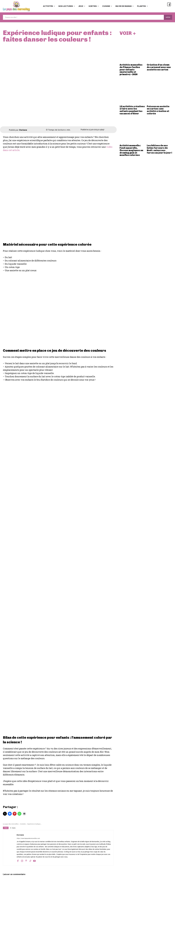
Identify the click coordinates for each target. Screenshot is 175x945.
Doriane (23, 130)
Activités (23, 824)
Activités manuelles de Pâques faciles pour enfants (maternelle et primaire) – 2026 (131, 70)
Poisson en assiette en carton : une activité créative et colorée (158, 110)
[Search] (168, 17)
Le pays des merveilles (10, 824)
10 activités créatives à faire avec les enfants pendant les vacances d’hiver (132, 110)
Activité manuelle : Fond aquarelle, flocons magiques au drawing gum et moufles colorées (131, 151)
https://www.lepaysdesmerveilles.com (28, 838)
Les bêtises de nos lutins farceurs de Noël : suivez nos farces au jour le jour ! (159, 150)
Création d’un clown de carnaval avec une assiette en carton (159, 68)
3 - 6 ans (12, 828)
